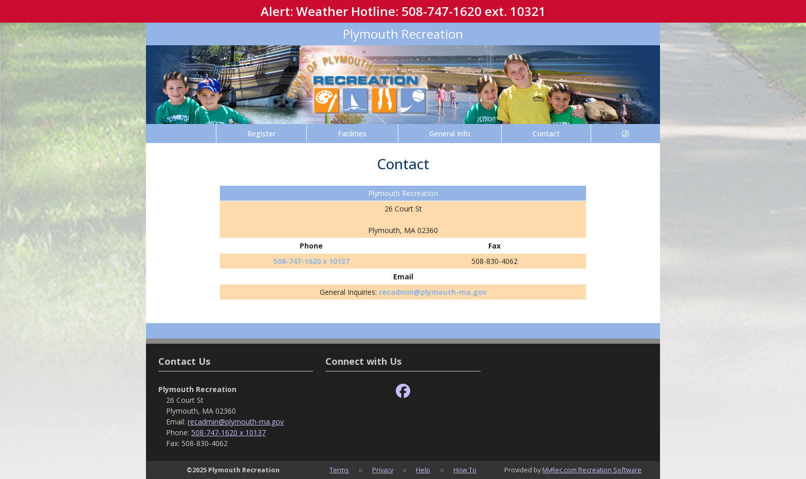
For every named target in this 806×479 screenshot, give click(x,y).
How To (465, 469)
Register (261, 133)
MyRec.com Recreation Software (592, 469)
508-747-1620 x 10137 (311, 261)
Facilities (352, 133)
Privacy (382, 469)
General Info (449, 133)
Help (423, 469)
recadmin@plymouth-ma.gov (433, 292)
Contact (546, 133)
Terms (339, 469)
